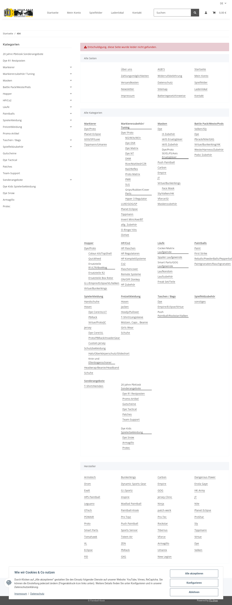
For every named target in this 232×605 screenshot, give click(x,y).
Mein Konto (74, 12)
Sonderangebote (13, 180)
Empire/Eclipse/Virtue (171, 306)
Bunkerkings (128, 477)
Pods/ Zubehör (203, 154)
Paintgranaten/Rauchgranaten (212, 263)
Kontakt (137, 12)
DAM (128, 158)
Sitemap (162, 89)
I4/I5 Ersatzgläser (172, 139)
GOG (160, 490)
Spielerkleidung (12, 120)
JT (159, 178)
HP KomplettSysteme (133, 258)
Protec (126, 447)
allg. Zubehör (129, 224)
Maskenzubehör (167, 203)
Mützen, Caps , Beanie (134, 322)
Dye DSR (130, 143)
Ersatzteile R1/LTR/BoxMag (97, 265)
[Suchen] (172, 12)
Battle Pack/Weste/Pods (17, 87)
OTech (88, 510)
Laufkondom (165, 271)
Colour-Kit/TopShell (100, 253)
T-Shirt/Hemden (93, 386)
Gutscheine (129, 404)
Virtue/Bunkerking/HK (207, 144)
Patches (127, 414)
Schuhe (88, 372)
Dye (160, 128)
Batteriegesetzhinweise (172, 95)
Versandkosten (130, 82)
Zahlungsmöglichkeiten (135, 76)
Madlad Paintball (131, 503)
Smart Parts (91, 530)
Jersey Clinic (165, 497)
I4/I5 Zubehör (170, 144)
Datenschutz (38, 593)
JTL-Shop (213, 600)
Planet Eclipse (92, 134)
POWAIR (89, 517)
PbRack (92, 317)
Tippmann (127, 214)
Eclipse (88, 550)
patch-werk (164, 510)
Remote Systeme (131, 274)
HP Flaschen (128, 248)
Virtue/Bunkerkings (169, 183)
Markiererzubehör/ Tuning (19, 74)
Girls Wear (127, 327)
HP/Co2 (7, 100)
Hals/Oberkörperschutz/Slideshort (108, 353)
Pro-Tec (162, 517)
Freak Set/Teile (166, 281)
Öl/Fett (125, 235)
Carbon (162, 167)
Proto (87, 523)
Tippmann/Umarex (95, 144)
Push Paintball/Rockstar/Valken (173, 313)
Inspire (125, 497)
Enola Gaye (201, 483)
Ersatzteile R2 (96, 272)
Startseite (52, 12)
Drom (87, 483)
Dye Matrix (131, 148)
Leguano (89, 503)
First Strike (200, 253)
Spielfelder (95, 12)
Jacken (125, 306)
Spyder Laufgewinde (170, 257)
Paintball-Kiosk (130, 510)
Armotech (90, 477)
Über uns (126, 69)
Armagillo (128, 442)
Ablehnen (194, 592)
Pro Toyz (126, 517)
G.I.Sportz (127, 490)
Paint (197, 248)
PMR (128, 179)
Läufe (6, 107)
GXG (123, 556)
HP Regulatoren (130, 253)
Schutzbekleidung (95, 348)
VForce (162, 536)
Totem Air (127, 536)
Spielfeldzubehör (13, 146)
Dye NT (129, 153)
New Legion (165, 556)
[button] (206, 12)
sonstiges (200, 301)
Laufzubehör (165, 276)
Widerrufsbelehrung (170, 76)
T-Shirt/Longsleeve (132, 317)
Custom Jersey (96, 343)
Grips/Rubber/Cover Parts (137, 191)
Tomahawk (90, 536)
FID (86, 556)
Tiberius (162, 530)
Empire (162, 172)
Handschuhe (91, 301)
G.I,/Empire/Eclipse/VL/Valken (101, 283)
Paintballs (9, 113)
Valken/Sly (200, 128)
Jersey (87, 327)
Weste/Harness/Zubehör (209, 149)
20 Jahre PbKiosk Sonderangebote (131, 386)
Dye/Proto (90, 128)
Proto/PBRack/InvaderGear (104, 338)
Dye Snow (128, 437)
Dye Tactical (129, 409)
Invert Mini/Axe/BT (132, 219)
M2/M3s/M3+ (133, 137)
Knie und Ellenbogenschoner (100, 360)
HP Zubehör (128, 284)
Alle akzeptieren (194, 573)
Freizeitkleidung (12, 127)
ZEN (123, 543)
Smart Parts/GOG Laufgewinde (168, 264)
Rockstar (163, 523)
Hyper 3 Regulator (136, 198)
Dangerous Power (205, 477)
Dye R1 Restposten (133, 393)
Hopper (7, 93)
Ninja (161, 503)
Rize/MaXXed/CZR (135, 163)
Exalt (87, 490)
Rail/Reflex (131, 169)
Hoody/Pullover (130, 312)
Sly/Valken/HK (166, 193)
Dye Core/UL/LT (97, 312)
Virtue (198, 536)
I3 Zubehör (168, 134)
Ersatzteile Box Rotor (100, 278)
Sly (196, 523)
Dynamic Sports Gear (133, 483)
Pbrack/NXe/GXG (204, 139)
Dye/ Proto (127, 132)
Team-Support (131, 419)
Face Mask (168, 188)
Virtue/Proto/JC (97, 322)
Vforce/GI (163, 198)
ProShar (199, 517)
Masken (7, 80)
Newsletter (127, 89)
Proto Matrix (132, 174)
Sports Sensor (129, 530)
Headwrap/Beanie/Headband (101, 367)
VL (85, 543)
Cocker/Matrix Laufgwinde (166, 250)
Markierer (9, 67)
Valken (198, 550)
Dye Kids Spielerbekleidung (132, 430)
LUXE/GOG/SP (129, 203)
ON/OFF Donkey (130, 279)
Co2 (123, 263)
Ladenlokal (117, 12)
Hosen (88, 306)
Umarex (162, 550)
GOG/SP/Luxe (92, 139)
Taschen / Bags (12, 140)
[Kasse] (219, 12)
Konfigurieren (193, 583)
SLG (127, 184)
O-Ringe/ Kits (129, 229)
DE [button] (221, 3)
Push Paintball (166, 162)
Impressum (21, 593)
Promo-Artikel (130, 398)
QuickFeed (94, 258)
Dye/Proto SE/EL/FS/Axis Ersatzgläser (170, 153)
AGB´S (161, 69)
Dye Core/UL (95, 332)
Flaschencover (129, 269)
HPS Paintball (92, 497)
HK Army (199, 490)
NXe (196, 503)
